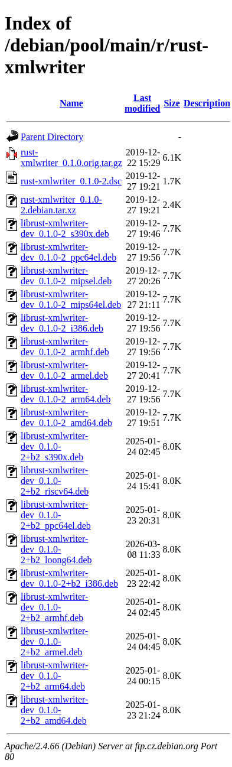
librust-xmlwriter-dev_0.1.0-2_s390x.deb (65, 228)
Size (172, 103)
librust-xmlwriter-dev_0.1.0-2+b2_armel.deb (54, 641)
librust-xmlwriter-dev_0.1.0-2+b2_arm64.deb (54, 675)
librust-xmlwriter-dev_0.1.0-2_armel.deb (64, 370)
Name (71, 103)
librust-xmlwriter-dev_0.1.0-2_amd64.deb (66, 417)
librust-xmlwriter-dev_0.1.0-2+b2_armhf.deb (54, 607)
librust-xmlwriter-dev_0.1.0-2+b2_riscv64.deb (55, 480)
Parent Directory (52, 137)
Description (207, 103)
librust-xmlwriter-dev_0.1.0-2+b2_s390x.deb (54, 446)
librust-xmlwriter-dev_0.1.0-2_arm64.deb (65, 394)
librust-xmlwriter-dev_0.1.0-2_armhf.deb (65, 346)
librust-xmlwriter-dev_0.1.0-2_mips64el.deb (71, 299)
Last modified (142, 103)
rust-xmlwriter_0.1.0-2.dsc (71, 181)
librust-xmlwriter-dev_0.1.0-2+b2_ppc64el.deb (56, 515)
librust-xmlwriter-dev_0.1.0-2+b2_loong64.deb (56, 549)
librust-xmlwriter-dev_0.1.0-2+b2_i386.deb (69, 578)
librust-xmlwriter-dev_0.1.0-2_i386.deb (62, 323)
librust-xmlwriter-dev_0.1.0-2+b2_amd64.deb (54, 710)
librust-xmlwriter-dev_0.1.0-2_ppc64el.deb (68, 252)
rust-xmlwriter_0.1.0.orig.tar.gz (71, 157)
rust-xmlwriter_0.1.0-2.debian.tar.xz (61, 204)
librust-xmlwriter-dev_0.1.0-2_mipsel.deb (66, 275)
